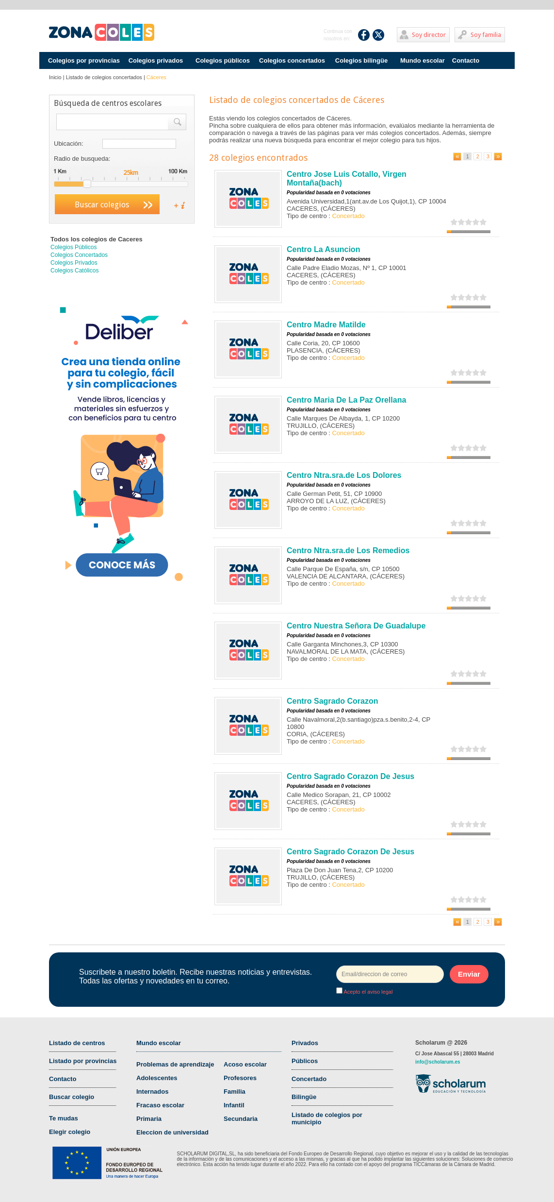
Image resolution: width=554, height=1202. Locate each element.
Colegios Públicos (73, 247)
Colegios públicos (223, 60)
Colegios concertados (292, 60)
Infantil (234, 1105)
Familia (234, 1091)
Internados (152, 1091)
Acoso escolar (245, 1064)
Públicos (305, 1061)
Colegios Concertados (79, 255)
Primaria (149, 1118)
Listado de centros (77, 1043)
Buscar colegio (71, 1096)
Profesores (240, 1078)
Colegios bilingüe (361, 60)
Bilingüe (304, 1096)
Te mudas (63, 1118)
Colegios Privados (74, 262)
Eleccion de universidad (172, 1132)
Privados (305, 1043)
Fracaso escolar (160, 1105)
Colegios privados (156, 60)
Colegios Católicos (74, 270)
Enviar (469, 974)
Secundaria (241, 1118)
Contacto (465, 60)
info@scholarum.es (437, 1062)
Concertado (309, 1079)
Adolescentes (157, 1078)
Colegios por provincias (84, 60)
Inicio (55, 77)
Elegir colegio (69, 1131)
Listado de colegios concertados (104, 77)
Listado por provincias (82, 1061)
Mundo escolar (422, 60)
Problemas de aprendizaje (175, 1064)
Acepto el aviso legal (367, 992)
